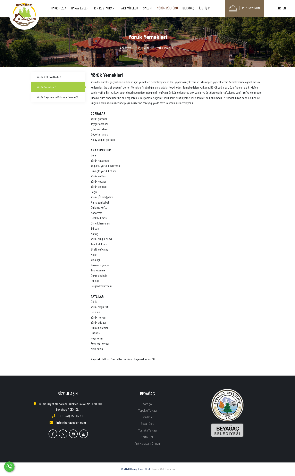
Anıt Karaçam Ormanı (147, 443)
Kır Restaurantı (105, 8)
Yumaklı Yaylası (147, 430)
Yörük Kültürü (167, 8)
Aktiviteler (129, 8)
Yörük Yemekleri (46, 87)
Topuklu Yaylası (147, 410)
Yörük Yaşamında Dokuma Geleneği (57, 97)
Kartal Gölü (147, 437)
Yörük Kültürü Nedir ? (49, 77)
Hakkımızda (58, 8)
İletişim (204, 8)
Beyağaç (188, 8)
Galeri (147, 8)
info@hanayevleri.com (71, 422)
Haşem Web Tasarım (163, 469)
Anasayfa (125, 48)
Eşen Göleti (147, 417)
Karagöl (147, 404)
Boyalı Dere (147, 423)
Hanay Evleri (80, 8)
